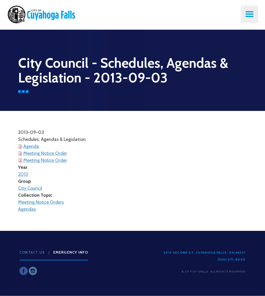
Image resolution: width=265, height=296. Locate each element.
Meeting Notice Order (45, 153)
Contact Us (32, 252)
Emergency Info (70, 252)
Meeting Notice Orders (41, 202)
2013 (23, 174)
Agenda (31, 146)
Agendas (27, 209)
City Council (30, 188)
